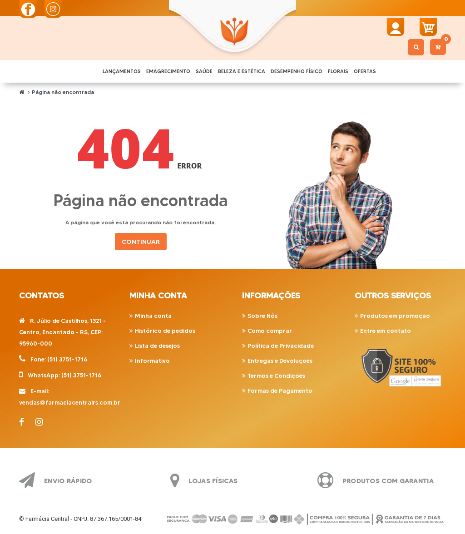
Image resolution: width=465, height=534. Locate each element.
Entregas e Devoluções (279, 360)
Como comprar (269, 330)
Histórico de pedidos (165, 330)
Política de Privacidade (280, 345)
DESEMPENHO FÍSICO (296, 71)
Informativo (152, 360)
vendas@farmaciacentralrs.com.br (69, 402)
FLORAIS (338, 71)
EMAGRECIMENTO (168, 71)
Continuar (141, 241)
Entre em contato (385, 330)
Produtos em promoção (395, 315)
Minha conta (153, 315)
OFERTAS (365, 71)
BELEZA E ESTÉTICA (241, 71)
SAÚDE (204, 71)
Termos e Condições (276, 375)
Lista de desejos (157, 345)
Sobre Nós (262, 315)
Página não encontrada (63, 92)
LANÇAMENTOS (122, 71)
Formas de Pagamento (279, 390)
